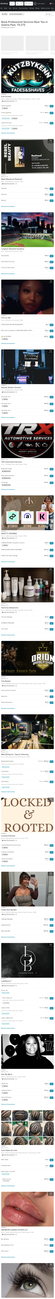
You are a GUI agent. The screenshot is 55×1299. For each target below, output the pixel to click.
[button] (12, 4)
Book (51, 106)
